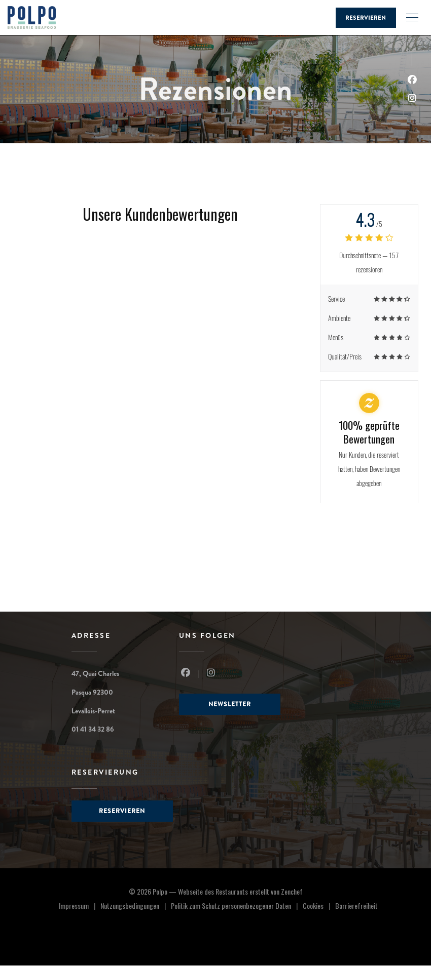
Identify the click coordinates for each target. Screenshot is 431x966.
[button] (412, 18)
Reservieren (365, 18)
